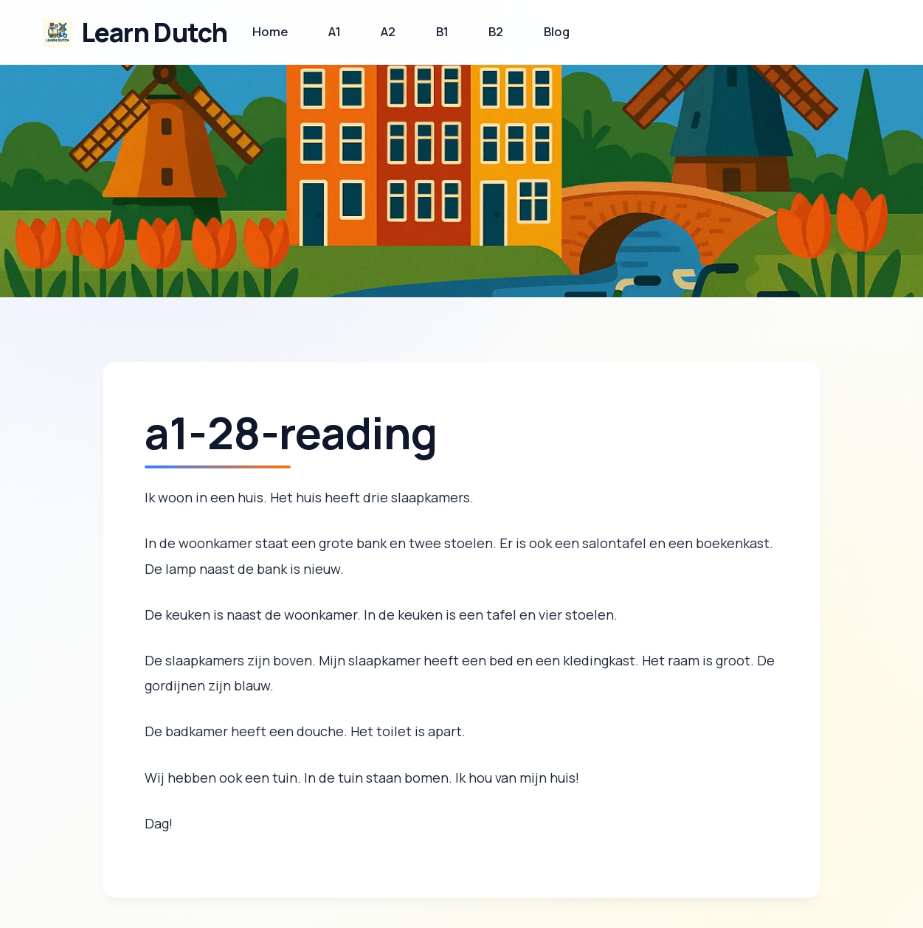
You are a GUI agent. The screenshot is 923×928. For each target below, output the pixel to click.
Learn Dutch (154, 32)
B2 (495, 31)
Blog (557, 31)
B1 (442, 31)
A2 (388, 31)
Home (270, 31)
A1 (334, 31)
